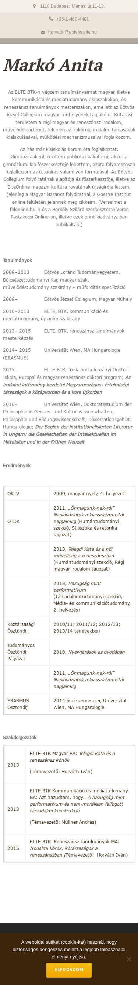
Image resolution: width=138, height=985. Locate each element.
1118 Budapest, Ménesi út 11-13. (72, 6)
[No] (128, 959)
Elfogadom (69, 969)
